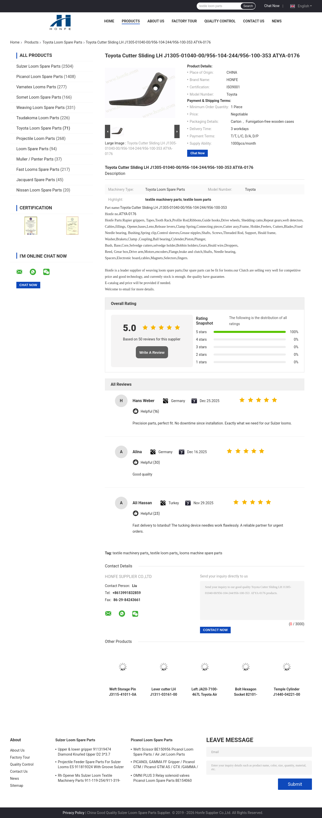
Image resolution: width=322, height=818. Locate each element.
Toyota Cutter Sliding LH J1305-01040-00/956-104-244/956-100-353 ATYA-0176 (141, 148)
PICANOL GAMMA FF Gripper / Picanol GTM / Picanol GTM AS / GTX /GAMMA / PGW (165, 765)
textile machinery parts (130, 553)
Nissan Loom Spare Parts (39, 190)
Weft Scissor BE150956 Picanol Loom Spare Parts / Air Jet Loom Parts (163, 751)
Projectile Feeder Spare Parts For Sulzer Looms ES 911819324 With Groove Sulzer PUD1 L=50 (91, 765)
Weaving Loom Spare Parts (40, 107)
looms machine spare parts (201, 553)
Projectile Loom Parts (35, 138)
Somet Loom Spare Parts (38, 97)
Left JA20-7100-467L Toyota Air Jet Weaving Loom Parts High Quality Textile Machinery (204, 692)
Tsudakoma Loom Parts (37, 117)
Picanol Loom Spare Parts (39, 76)
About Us (155, 21)
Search (248, 6)
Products (131, 21)
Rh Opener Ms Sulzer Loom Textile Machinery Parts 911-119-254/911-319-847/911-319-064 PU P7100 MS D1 (89, 778)
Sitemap (16, 786)
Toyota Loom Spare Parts (62, 42)
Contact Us (253, 21)
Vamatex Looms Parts (36, 87)
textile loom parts (164, 553)
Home (109, 21)
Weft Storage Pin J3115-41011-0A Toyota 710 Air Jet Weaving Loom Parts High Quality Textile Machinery (122, 692)
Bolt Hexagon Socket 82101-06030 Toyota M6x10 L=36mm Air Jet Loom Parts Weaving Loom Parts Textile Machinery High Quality (245, 692)
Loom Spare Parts (32, 148)
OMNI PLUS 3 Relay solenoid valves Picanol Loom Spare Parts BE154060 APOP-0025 (162, 778)
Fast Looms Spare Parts (37, 169)
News (277, 21)
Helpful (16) (150, 411)
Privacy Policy (73, 813)
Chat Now (271, 6)
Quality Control (219, 21)
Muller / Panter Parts (35, 159)
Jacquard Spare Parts (35, 179)
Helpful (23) (150, 514)
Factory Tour (184, 21)
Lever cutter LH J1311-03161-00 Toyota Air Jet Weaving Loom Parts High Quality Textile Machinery (163, 692)
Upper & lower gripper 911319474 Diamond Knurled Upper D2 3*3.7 (84, 751)
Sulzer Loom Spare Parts (38, 66)
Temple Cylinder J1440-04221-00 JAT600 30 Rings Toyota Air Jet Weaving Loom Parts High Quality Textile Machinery (286, 692)
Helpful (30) (150, 462)
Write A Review (152, 352)
